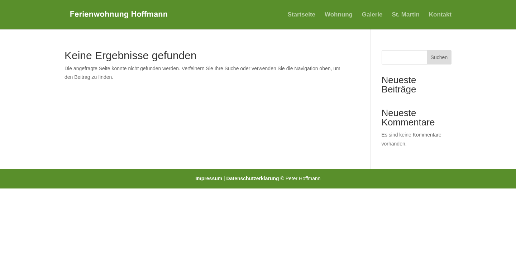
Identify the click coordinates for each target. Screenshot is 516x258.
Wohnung (339, 15)
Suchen (439, 57)
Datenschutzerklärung (253, 178)
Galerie (372, 15)
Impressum (209, 178)
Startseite (301, 15)
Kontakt (440, 15)
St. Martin (405, 15)
